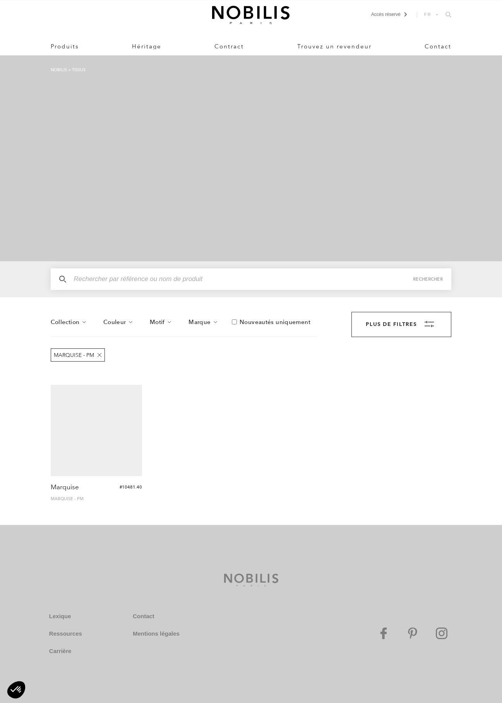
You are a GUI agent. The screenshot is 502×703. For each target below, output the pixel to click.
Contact (438, 46)
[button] (16, 690)
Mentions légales (156, 633)
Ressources (65, 633)
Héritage (146, 46)
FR (428, 14)
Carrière (60, 651)
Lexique (60, 616)
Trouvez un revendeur (334, 46)
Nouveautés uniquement (275, 322)
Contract (229, 46)
